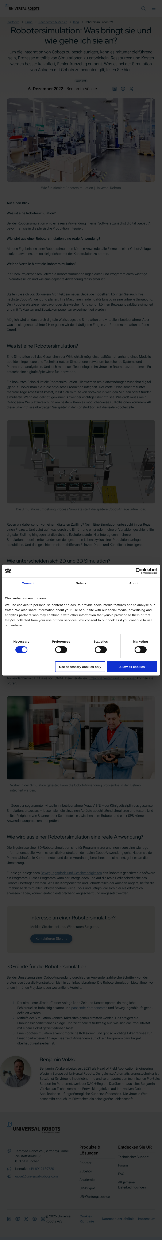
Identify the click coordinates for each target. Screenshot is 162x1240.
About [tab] (134, 583)
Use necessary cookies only (80, 666)
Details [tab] (81, 583)
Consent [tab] (28, 583)
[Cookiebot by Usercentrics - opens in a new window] (138, 571)
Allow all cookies (132, 666)
